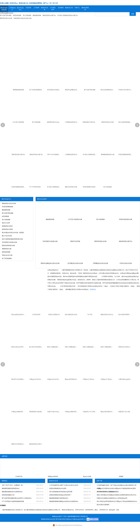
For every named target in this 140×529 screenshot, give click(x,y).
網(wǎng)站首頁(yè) (4, 9)
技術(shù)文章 (44, 8)
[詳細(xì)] (93, 289)
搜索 (132, 14)
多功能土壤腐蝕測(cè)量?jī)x (54, 187)
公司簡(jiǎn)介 (12, 9)
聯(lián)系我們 (85, 8)
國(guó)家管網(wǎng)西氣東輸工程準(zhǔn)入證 (72, 379)
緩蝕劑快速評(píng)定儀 (54, 122)
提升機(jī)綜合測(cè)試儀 (75, 263)
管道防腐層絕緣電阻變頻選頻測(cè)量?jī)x (18, 187)
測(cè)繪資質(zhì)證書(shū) (72, 314)
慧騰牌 (121, 476)
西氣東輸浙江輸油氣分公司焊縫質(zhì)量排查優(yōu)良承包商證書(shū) (36, 411)
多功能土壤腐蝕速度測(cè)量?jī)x (90, 154)
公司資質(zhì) (52, 8)
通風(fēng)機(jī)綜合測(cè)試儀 (72, 90)
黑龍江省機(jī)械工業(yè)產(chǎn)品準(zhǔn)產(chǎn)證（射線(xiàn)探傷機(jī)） (108, 347)
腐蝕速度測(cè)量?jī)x (125, 241)
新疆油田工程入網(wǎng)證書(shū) (125, 411)
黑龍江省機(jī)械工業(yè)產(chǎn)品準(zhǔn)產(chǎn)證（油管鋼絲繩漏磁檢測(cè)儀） (72, 347)
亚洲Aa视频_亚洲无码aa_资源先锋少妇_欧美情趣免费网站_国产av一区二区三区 (29, 3)
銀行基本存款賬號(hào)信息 (36, 347)
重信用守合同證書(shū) (18, 379)
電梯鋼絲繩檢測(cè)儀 (107, 154)
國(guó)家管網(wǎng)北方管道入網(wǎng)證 (108, 411)
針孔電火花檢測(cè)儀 (75, 219)
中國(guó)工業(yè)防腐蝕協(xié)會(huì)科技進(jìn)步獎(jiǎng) (90, 379)
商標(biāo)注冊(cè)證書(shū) (125, 347)
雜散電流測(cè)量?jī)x (18, 154)
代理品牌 (28, 7)
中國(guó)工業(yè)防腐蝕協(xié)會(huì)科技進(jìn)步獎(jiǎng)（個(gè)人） (108, 379)
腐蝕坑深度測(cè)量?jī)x (72, 187)
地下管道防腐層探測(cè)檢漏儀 (36, 90)
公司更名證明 (36, 314)
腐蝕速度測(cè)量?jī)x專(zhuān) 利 (36, 444)
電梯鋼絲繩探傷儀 (18, 90)
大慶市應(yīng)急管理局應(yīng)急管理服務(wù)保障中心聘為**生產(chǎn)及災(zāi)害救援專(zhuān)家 (125, 379)
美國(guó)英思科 (53, 476)
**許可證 (89, 314)
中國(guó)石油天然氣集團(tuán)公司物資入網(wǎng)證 (36, 379)
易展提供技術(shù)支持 (48, 519)
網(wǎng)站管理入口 (79, 519)
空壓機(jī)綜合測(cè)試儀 (100, 263)
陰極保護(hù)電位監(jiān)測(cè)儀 (90, 122)
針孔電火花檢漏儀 (18, 122)
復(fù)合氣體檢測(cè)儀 (108, 90)
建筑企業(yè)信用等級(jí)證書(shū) (18, 347)
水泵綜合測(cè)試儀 (126, 263)
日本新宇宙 (18, 476)
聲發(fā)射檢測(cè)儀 (125, 219)
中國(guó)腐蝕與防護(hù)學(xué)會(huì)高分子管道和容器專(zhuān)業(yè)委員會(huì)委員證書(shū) (18, 411)
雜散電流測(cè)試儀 (107, 122)
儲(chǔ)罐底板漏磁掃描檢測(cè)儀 (125, 122)
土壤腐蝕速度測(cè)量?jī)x (72, 122)
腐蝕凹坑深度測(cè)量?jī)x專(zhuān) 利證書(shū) (18, 444)
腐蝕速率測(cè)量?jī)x (36, 154)
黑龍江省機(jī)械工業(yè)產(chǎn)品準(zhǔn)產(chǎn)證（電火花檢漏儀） (54, 347)
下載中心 (77, 7)
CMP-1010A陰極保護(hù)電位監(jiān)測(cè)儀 (54, 154)
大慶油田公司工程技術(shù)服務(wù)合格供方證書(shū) (90, 411)
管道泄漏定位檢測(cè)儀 (54, 90)
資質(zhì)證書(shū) (54, 314)
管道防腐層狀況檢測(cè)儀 (90, 187)
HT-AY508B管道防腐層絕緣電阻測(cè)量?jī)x (36, 187)
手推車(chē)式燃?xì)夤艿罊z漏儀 (125, 90)
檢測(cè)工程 (69, 7)
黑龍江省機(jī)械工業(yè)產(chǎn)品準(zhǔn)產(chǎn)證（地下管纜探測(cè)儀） (90, 347)
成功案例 (61, 7)
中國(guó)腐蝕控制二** (72, 411)
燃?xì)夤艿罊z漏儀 (89, 90)
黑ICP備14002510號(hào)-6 (64, 519)
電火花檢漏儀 (36, 122)
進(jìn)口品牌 (87, 476)
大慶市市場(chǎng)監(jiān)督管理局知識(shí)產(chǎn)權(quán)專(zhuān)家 (54, 411)
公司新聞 (36, 7)
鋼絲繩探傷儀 (50, 219)
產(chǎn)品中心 (20, 9)
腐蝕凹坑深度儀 (75, 241)
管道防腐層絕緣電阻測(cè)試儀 (125, 154)
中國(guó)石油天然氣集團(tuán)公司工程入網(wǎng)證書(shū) (54, 379)
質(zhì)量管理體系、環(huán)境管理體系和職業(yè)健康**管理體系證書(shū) (125, 314)
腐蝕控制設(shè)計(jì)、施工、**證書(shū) (108, 314)
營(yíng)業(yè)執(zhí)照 (18, 314)
